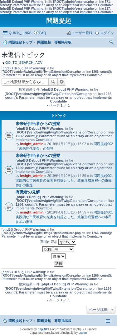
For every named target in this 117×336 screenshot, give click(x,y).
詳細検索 (62, 82)
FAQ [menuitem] (42, 33)
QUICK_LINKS (20, 33)
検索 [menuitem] (112, 42)
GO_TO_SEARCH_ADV (23, 62)
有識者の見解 (28, 192)
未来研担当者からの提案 (38, 123)
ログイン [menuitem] (107, 33)
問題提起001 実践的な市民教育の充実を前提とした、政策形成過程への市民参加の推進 (66, 180)
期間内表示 (58, 242)
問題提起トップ (20, 321)
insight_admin (32, 144)
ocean (83, 332)
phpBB (42, 329)
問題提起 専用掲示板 (54, 321)
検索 (53, 82)
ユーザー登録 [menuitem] (82, 33)
